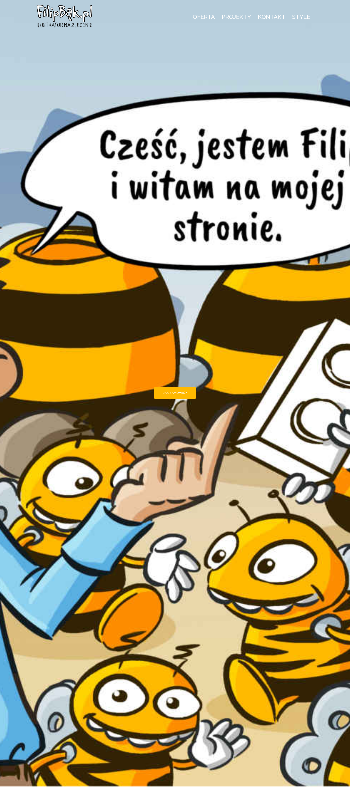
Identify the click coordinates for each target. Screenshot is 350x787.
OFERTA (204, 16)
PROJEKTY (236, 16)
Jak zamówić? (175, 393)
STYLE (301, 16)
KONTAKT (271, 16)
